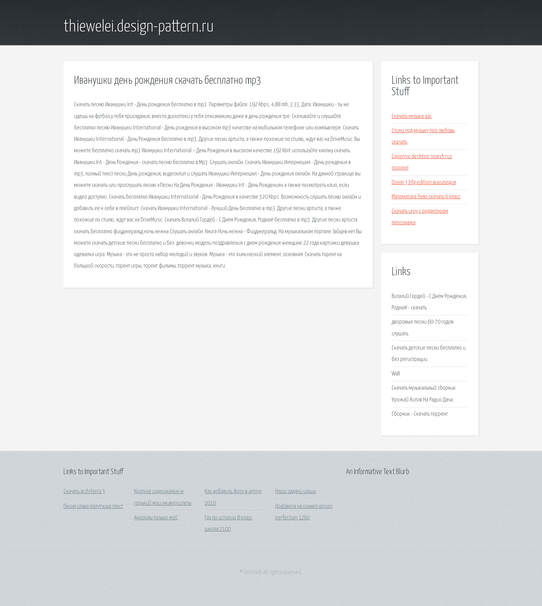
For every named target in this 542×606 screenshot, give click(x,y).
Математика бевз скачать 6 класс (426, 197)
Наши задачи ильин (295, 492)
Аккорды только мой (156, 518)
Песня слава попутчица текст (93, 506)
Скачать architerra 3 (84, 492)
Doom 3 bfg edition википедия (424, 183)
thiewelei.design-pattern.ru (139, 27)
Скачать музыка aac (412, 116)
